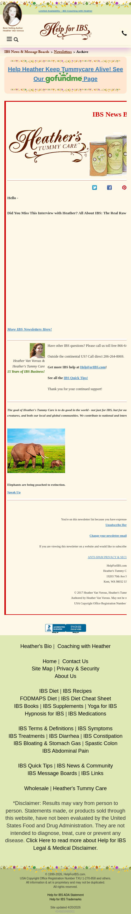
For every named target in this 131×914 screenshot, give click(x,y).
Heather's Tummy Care (80, 788)
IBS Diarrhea (64, 736)
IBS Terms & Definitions (46, 728)
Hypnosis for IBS (44, 714)
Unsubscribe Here (117, 524)
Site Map (42, 669)
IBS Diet (49, 691)
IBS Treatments (26, 736)
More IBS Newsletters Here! (29, 329)
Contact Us (75, 661)
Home (50, 661)
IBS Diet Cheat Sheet (86, 698)
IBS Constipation (103, 736)
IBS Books (26, 706)
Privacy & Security (78, 669)
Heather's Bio (36, 646)
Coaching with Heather (84, 646)
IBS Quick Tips (35, 766)
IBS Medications (87, 714)
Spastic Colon (101, 743)
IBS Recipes (77, 691)
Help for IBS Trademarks (65, 899)
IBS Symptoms (95, 728)
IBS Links (92, 773)
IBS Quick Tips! (76, 378)
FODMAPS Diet (38, 698)
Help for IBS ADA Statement (65, 895)
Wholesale (36, 788)
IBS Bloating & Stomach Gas (47, 743)
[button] (124, 34)
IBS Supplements (63, 706)
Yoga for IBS (102, 706)
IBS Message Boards (52, 773)
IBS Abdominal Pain (65, 751)
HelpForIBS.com (93, 367)
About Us (65, 676)
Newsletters (63, 51)
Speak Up (14, 492)
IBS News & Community (85, 766)
